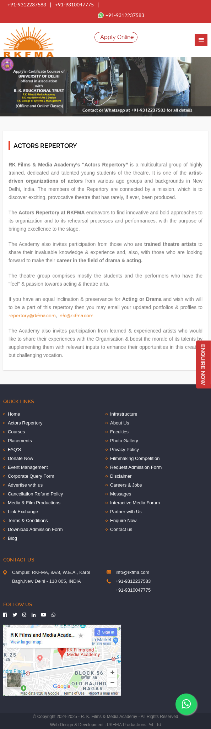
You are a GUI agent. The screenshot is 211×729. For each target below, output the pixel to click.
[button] (201, 40)
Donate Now (20, 458)
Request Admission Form (136, 467)
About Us (119, 423)
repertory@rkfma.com (32, 315)
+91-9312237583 (26, 4)
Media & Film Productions (34, 502)
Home (14, 414)
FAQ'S (14, 449)
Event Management (28, 467)
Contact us (121, 529)
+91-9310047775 (74, 4)
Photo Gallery (124, 440)
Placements (20, 440)
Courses (16, 431)
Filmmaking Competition (134, 458)
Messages (120, 494)
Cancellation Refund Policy (35, 494)
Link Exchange (23, 511)
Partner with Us (126, 511)
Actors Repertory (25, 423)
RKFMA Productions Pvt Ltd (134, 724)
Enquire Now (123, 520)
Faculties (119, 431)
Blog (12, 538)
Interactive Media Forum (135, 502)
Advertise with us (25, 485)
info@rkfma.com (76, 315)
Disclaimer (121, 476)
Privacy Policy (124, 449)
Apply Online (117, 37)
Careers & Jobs (126, 485)
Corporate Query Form (31, 476)
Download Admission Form (35, 529)
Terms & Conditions (28, 520)
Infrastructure (123, 414)
